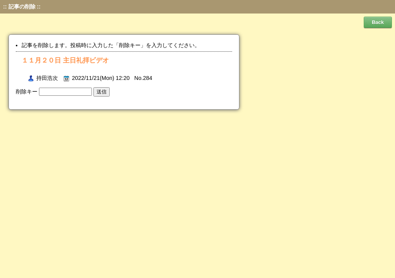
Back (378, 22)
